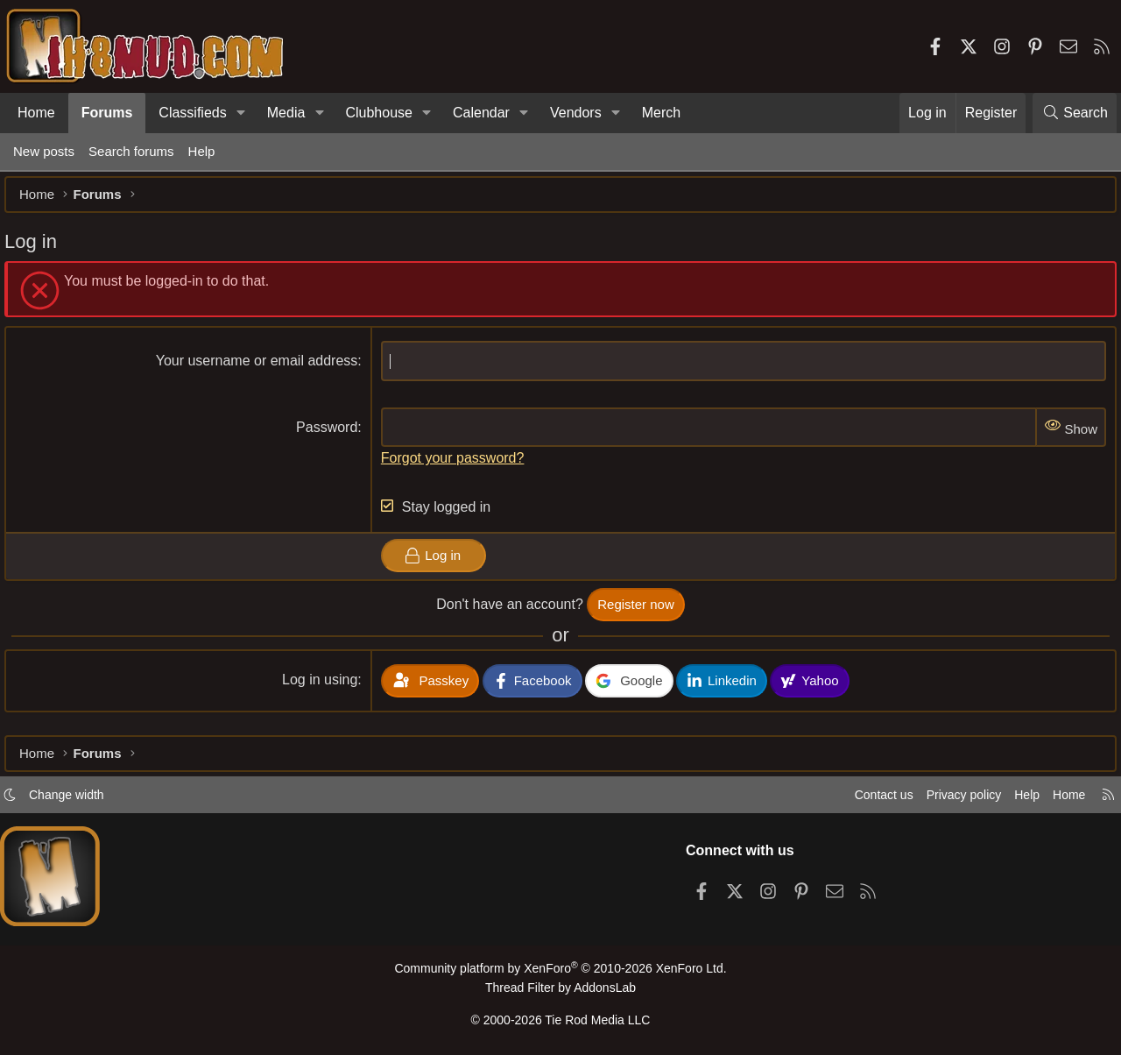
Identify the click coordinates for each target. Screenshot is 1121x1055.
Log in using (322, 688)
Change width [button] (75, 799)
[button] (241, 113)
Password (329, 435)
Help (201, 151)
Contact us (866, 799)
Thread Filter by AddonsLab (560, 990)
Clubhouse (378, 112)
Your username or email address (260, 369)
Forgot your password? (455, 466)
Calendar (481, 112)
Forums (107, 112)
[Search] (1075, 113)
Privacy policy (951, 799)
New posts (43, 151)
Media (286, 112)
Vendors (576, 112)
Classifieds (192, 112)
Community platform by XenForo (560, 973)
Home (36, 112)
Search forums (131, 151)
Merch (661, 112)
